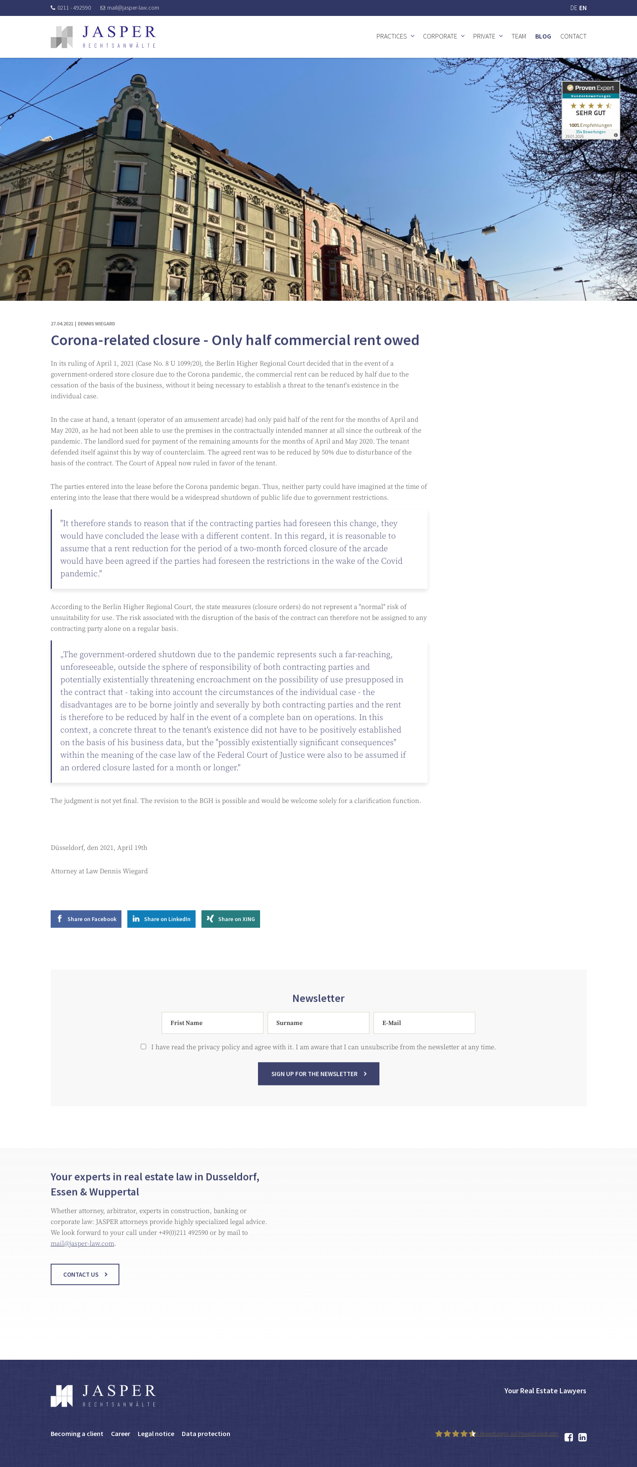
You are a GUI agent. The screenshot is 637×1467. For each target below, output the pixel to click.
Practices (392, 36)
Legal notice (156, 1433)
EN (583, 8)
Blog (543, 36)
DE (573, 8)
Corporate (440, 36)
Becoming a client (77, 1433)
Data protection (206, 1433)
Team (518, 36)
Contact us (80, 1281)
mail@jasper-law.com (130, 7)
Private (484, 36)
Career (120, 1433)
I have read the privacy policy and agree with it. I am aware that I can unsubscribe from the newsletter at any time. (318, 1054)
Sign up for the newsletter (314, 1081)
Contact (573, 36)
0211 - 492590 (71, 7)
